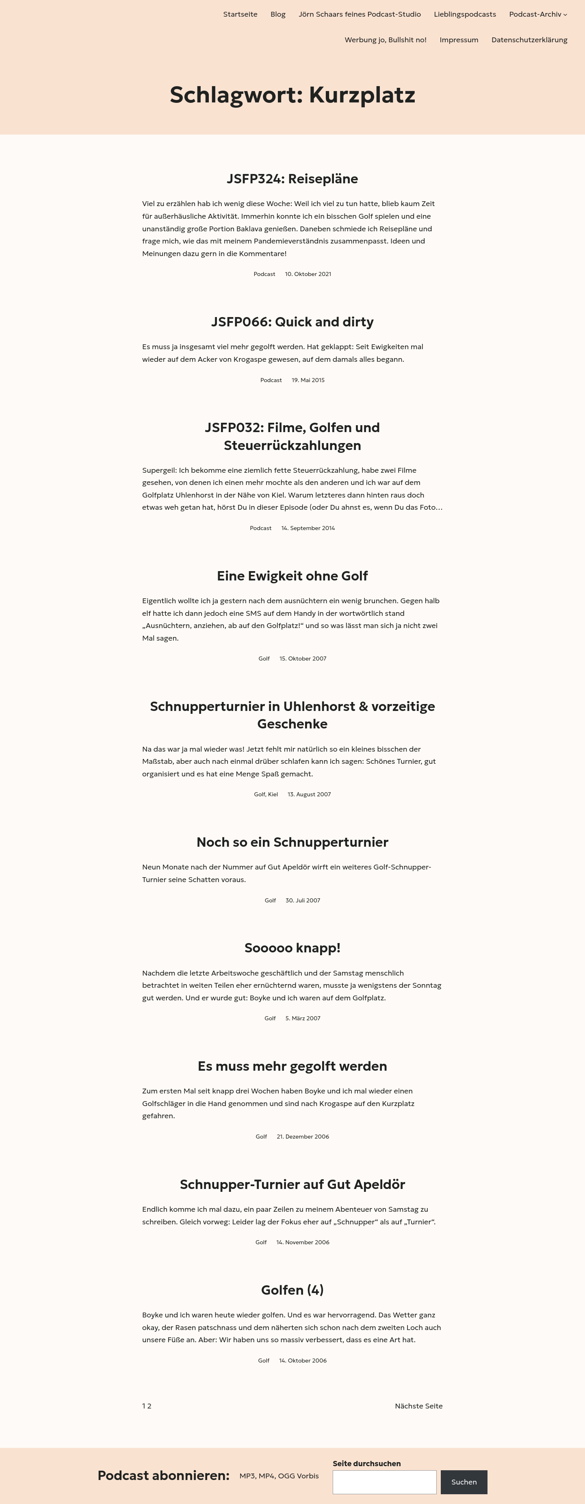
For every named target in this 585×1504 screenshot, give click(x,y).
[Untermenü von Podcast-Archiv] (565, 14)
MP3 (247, 1475)
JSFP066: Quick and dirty (292, 322)
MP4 (266, 1475)
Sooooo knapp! (292, 948)
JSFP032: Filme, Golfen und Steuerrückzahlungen (292, 436)
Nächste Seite (419, 1406)
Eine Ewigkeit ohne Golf (292, 576)
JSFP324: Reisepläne (292, 179)
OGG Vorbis (298, 1475)
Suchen (464, 1482)
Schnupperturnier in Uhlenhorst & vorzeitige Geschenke (292, 715)
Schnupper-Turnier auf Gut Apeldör (292, 1184)
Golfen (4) (292, 1290)
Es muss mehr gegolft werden (293, 1066)
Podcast (264, 274)
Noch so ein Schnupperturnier (293, 842)
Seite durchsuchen (367, 1463)
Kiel (273, 794)
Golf (264, 658)
